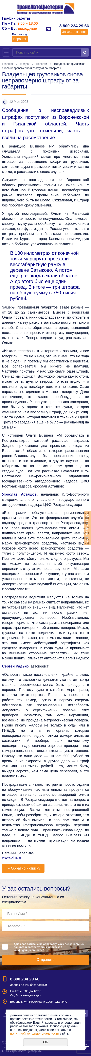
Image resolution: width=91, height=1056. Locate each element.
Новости (41, 63)
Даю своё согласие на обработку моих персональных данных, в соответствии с (49, 947)
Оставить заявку (88, 528)
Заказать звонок (74, 32)
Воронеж (20, 39)
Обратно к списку (23, 868)
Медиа (24, 63)
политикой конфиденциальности (38, 948)
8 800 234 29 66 (74, 26)
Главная (7, 63)
